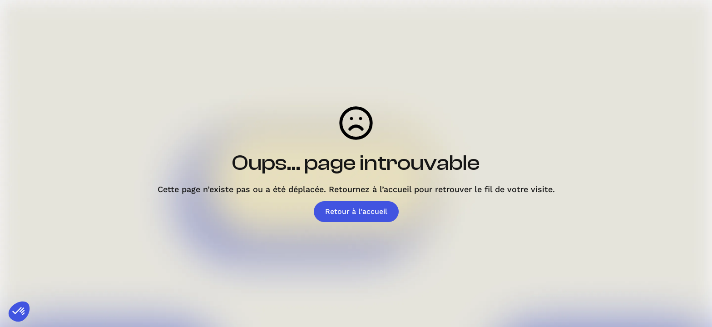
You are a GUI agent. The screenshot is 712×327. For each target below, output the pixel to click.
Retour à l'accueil (356, 211)
